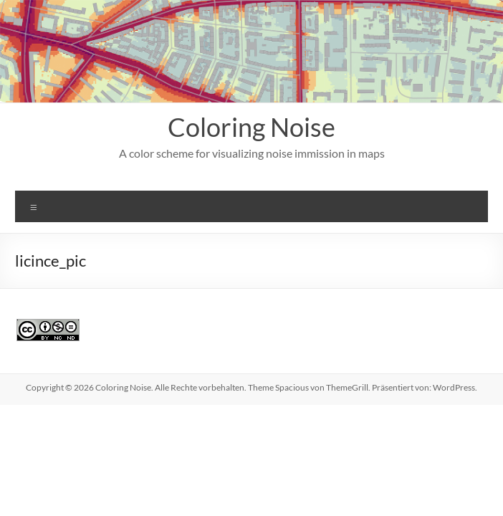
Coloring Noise (251, 127)
